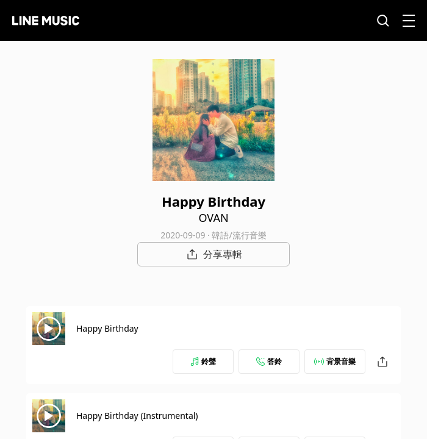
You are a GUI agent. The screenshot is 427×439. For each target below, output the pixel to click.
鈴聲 (203, 361)
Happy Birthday (107, 328)
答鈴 (269, 361)
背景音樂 (335, 361)
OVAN (213, 217)
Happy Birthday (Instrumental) (137, 415)
